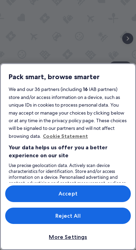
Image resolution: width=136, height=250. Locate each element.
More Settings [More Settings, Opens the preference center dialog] (68, 237)
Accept (68, 193)
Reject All (68, 215)
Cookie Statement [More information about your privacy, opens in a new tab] (65, 136)
